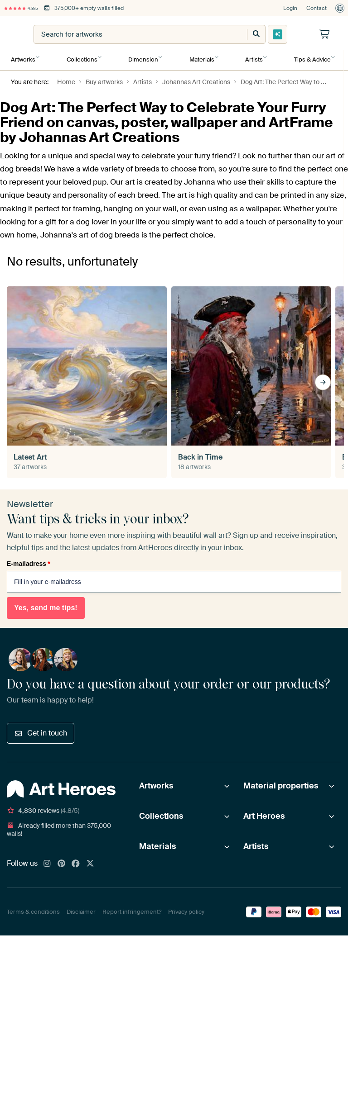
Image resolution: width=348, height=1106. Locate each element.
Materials (200, 57)
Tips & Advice (310, 57)
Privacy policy (186, 908)
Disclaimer (81, 908)
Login (290, 8)
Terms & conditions (33, 908)
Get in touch (40, 730)
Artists (252, 57)
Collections (81, 57)
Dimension (142, 57)
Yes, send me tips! (45, 604)
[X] (90, 860)
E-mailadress (28, 560)
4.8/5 (26, 8)
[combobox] (181, 34)
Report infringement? (131, 908)
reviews (43, 807)
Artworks (23, 57)
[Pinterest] (62, 860)
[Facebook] (76, 860)
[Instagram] (47, 860)
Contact (316, 8)
